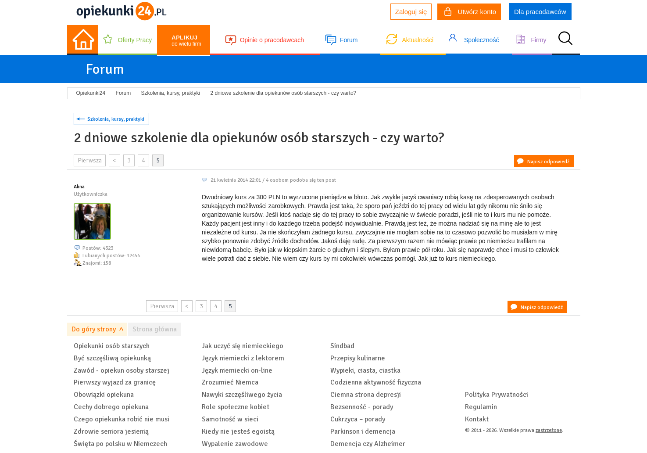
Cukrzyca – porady (357, 419)
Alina (79, 186)
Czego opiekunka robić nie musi (121, 419)
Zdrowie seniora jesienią (111, 431)
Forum (348, 39)
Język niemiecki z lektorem (243, 358)
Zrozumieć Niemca (230, 382)
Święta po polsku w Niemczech (120, 443)
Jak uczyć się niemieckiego (242, 346)
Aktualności (417, 39)
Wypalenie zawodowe (235, 443)
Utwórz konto (470, 13)
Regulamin (481, 407)
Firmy (538, 39)
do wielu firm (186, 40)
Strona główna (154, 329)
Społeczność (481, 39)
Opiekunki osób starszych (112, 346)
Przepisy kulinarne (357, 358)
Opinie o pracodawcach (272, 39)
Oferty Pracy (135, 39)
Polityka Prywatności (496, 394)
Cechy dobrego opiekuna (111, 407)
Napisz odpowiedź (548, 161)
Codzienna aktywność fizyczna (375, 382)
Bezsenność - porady (361, 407)
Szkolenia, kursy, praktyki (115, 119)
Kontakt (477, 419)
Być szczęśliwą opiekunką (112, 358)
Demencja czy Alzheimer (367, 443)
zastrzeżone (549, 430)
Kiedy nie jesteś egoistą (238, 431)
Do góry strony (93, 329)
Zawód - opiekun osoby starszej (121, 370)
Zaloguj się (411, 11)
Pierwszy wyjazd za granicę (115, 382)
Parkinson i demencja (362, 431)
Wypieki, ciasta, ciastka (365, 370)
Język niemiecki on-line (237, 370)
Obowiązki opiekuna (104, 394)
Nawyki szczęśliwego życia (242, 394)
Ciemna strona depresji (365, 394)
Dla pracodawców (540, 11)
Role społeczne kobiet (235, 407)
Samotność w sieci (230, 419)
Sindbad (342, 346)
